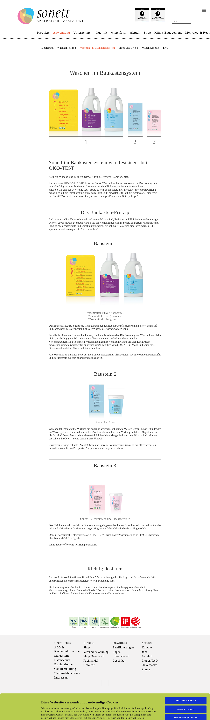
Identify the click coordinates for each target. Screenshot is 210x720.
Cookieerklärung (65, 668)
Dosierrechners (116, 593)
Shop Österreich (93, 656)
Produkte (43, 32)
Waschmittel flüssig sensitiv (105, 319)
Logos (117, 651)
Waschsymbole (151, 47)
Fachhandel (90, 660)
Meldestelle (61, 655)
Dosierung (47, 47)
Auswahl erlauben (185, 685)
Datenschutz (62, 660)
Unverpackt (149, 665)
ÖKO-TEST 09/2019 (73, 183)
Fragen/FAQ (150, 660)
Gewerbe (89, 665)
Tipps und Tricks (128, 47)
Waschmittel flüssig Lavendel (105, 316)
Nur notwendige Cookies (185, 693)
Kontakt (147, 647)
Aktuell (135, 32)
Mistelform (119, 32)
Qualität (101, 32)
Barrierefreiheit (64, 664)
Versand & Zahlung (96, 651)
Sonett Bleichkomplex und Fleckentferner (105, 518)
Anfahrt (147, 656)
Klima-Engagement (168, 32)
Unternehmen (82, 32)
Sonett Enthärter (105, 422)
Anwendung (61, 32)
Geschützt (119, 660)
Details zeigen (150, 714)
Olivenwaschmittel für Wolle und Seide (69, 348)
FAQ (166, 47)
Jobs (145, 651)
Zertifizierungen (123, 647)
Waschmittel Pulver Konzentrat (105, 312)
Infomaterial (121, 656)
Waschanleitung (66, 47)
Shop (147, 32)
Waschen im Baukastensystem (97, 47)
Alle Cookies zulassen (186, 676)
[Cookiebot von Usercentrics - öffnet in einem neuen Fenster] (19, 714)
